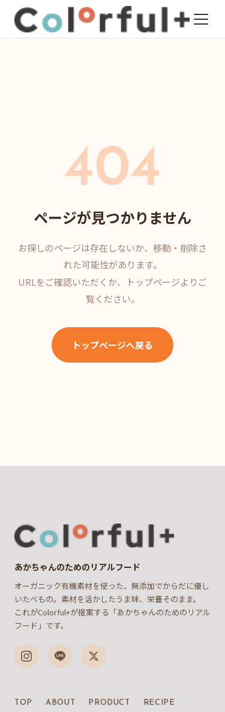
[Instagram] (26, 656)
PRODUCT (109, 703)
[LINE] (60, 656)
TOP (23, 703)
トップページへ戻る (112, 345)
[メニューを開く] (201, 19)
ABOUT (60, 703)
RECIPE (159, 703)
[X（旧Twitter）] (94, 656)
